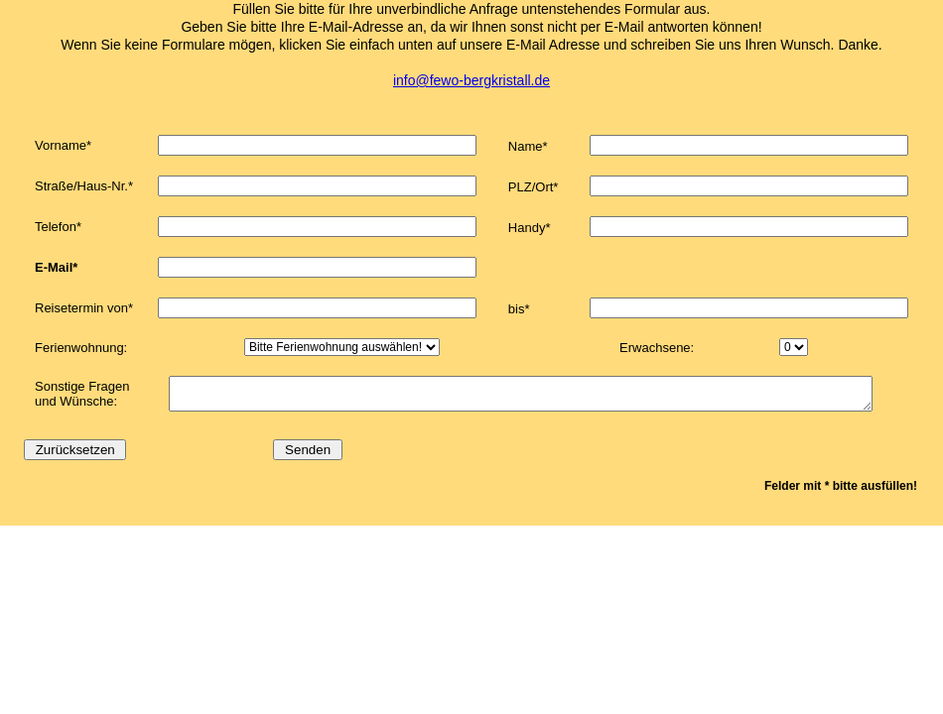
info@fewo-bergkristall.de (471, 80)
